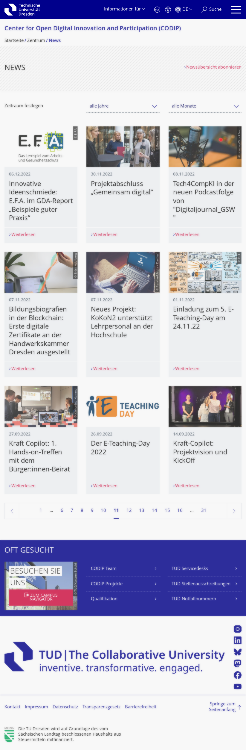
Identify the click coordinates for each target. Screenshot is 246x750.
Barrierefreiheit (140, 707)
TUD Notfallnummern (194, 599)
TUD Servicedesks (190, 569)
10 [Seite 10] (103, 511)
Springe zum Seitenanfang (222, 707)
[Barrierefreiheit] (168, 10)
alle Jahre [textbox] (99, 106)
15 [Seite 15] (167, 511)
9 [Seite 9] (92, 511)
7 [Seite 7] (72, 511)
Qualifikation (104, 599)
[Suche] (211, 9)
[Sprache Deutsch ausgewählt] (183, 9)
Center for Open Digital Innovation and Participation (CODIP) (92, 29)
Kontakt (12, 707)
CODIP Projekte (107, 584)
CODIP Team (104, 569)
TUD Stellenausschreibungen (201, 584)
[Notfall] (157, 10)
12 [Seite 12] (129, 511)
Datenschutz (65, 707)
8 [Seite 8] (82, 511)
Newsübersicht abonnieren (214, 67)
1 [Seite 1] (40, 511)
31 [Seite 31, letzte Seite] (204, 511)
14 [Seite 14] (154, 511)
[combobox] (122, 106)
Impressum (36, 707)
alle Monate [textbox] (184, 106)
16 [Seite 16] (180, 511)
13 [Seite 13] (141, 511)
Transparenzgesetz (101, 707)
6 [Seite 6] (62, 511)
